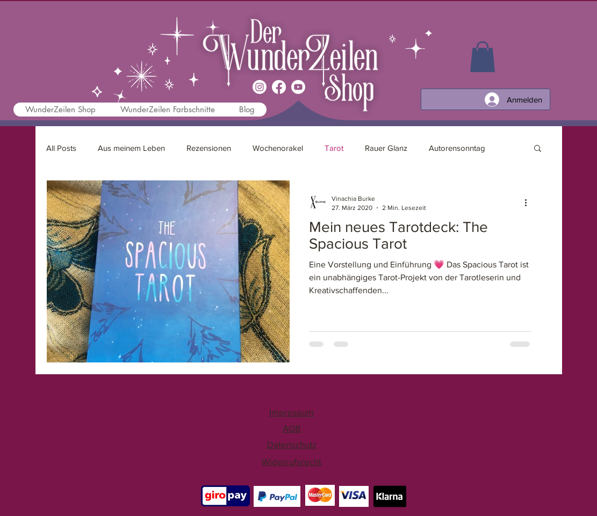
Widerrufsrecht (291, 461)
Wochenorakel (278, 147)
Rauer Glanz (386, 147)
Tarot (334, 147)
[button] (538, 149)
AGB (292, 428)
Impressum (291, 412)
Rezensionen (208, 147)
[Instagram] (260, 87)
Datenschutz (292, 444)
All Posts (61, 147)
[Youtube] (298, 87)
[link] (482, 56)
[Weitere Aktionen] (529, 202)
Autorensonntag (457, 147)
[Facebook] (279, 87)
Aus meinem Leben (131, 147)
